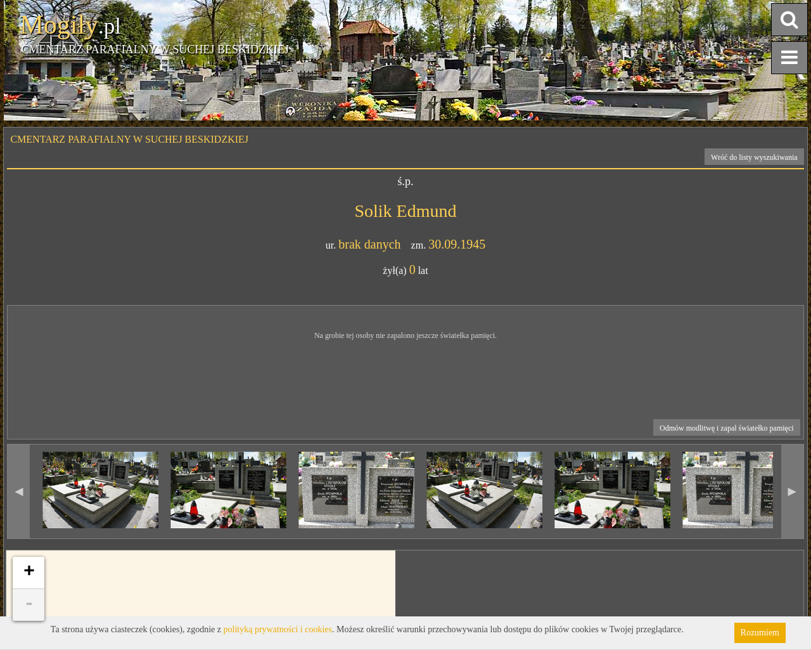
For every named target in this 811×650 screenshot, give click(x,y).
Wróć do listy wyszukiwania (754, 157)
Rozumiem (760, 632)
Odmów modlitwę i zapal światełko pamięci (727, 428)
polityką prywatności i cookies (278, 629)
